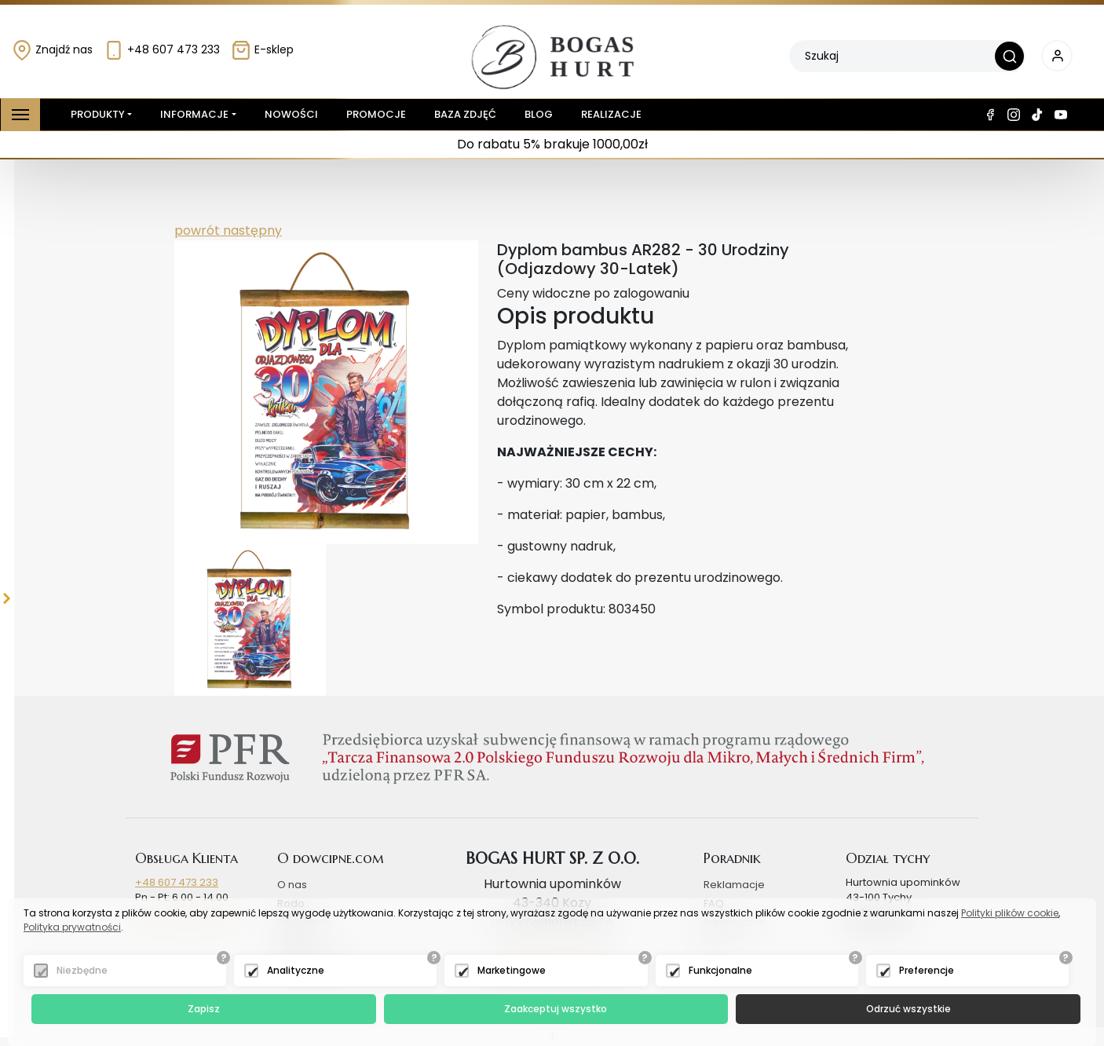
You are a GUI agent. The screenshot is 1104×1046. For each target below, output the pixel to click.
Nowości (291, 114)
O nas (292, 884)
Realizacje (611, 114)
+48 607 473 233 (162, 49)
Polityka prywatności (72, 927)
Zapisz (204, 1008)
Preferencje (926, 970)
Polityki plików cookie (1009, 913)
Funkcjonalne (720, 970)
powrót (197, 230)
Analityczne (295, 970)
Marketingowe (511, 970)
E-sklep (262, 49)
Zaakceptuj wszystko (555, 1008)
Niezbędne (82, 970)
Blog (539, 114)
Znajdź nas (52, 49)
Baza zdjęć (465, 114)
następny (251, 230)
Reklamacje (734, 884)
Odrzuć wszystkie (908, 1008)
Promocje (376, 114)
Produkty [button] (94, 115)
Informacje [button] (194, 114)
